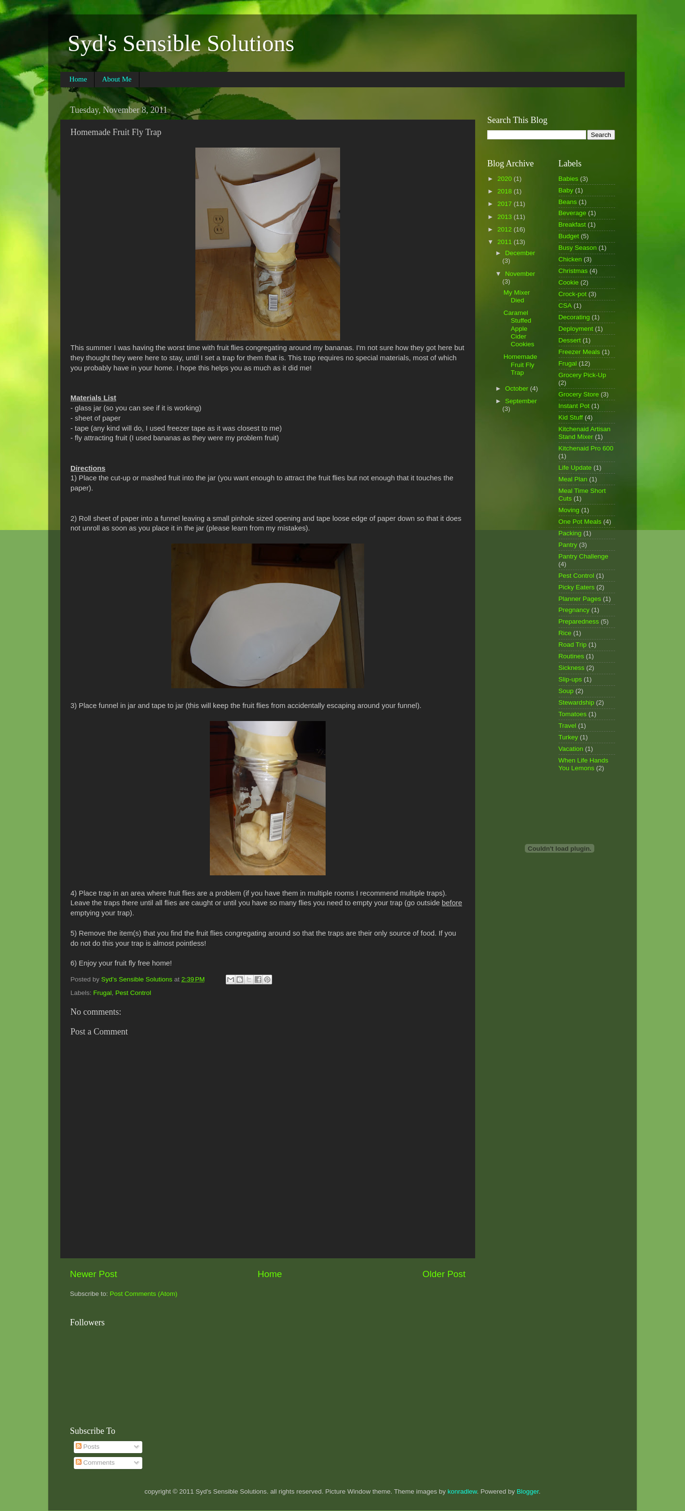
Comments (95, 1462)
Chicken (570, 259)
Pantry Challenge (584, 556)
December (520, 253)
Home (78, 79)
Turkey (568, 737)
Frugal (102, 992)
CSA (565, 305)
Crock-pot (573, 294)
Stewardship (576, 702)
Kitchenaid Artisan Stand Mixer (585, 432)
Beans (568, 201)
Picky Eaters (577, 587)
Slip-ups (570, 679)
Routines (571, 656)
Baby (566, 190)
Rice (565, 633)
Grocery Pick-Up (582, 375)
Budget (569, 236)
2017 (505, 203)
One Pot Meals (580, 521)
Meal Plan (573, 479)
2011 (505, 241)
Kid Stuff (571, 417)
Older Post (444, 1274)
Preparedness (579, 621)
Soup (566, 690)
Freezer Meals (579, 351)
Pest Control (133, 992)
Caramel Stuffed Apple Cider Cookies (519, 328)
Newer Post (93, 1274)
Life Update (575, 467)
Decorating (574, 317)
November (520, 273)
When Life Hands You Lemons (584, 764)
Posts (88, 1446)
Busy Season (578, 247)
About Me (116, 79)
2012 (505, 229)
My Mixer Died (517, 296)
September (521, 401)
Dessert (570, 340)
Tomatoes (573, 714)
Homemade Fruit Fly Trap (520, 364)
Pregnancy (574, 609)
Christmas (573, 270)
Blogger (528, 1491)
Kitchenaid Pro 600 (586, 448)
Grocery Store (579, 394)
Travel (567, 725)
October (517, 388)
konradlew (462, 1491)
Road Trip (573, 644)
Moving (569, 510)
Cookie (569, 282)
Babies (568, 178)
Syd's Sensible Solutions (181, 43)
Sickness (572, 667)
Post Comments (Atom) (144, 1293)
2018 (505, 191)
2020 (505, 178)
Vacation (571, 748)
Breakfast (572, 224)
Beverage (573, 213)
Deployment (576, 328)
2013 (505, 216)
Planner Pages (580, 598)
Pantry (568, 544)
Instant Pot (574, 405)
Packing (570, 533)
